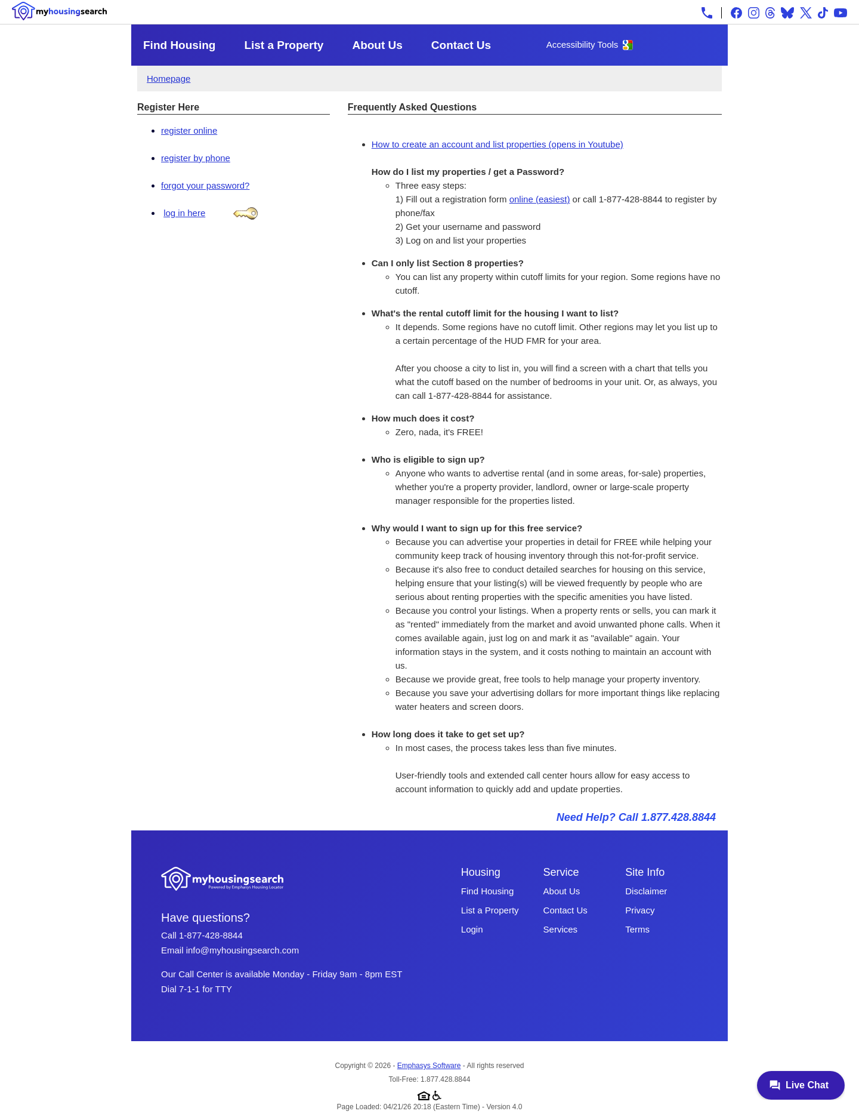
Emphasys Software (429, 1065)
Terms (637, 929)
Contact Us (461, 45)
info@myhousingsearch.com (242, 950)
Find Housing (179, 45)
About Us (377, 45)
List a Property (283, 45)
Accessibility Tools (582, 44)
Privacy (639, 910)
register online (189, 130)
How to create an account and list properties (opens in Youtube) (497, 144)
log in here (184, 213)
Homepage (168, 78)
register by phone (195, 158)
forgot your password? (205, 185)
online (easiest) (539, 199)
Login (472, 929)
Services (560, 929)
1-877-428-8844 (211, 935)
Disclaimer (646, 891)
